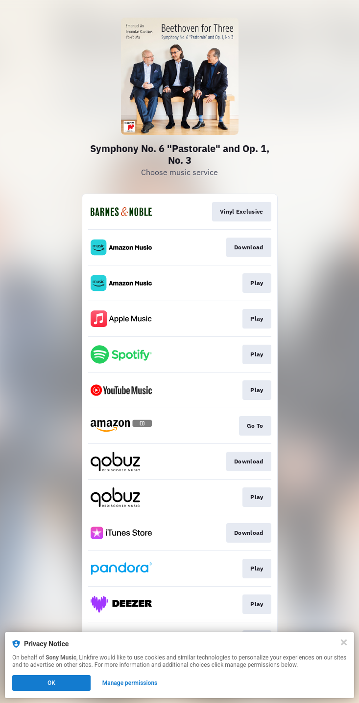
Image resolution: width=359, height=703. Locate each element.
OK (51, 683)
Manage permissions (130, 683)
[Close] (344, 642)
